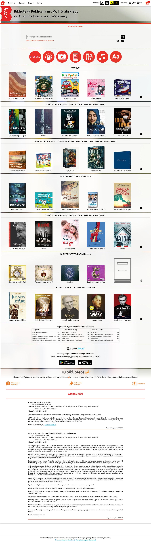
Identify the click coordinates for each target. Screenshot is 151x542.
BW (107, 3)
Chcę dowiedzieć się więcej (65, 540)
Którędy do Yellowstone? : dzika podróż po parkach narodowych (108, 334)
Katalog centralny (75, 26)
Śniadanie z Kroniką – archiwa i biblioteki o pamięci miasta (52, 433)
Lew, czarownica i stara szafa (40, 332)
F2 (139, 3)
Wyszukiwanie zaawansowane (36, 40)
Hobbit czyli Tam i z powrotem (40, 338)
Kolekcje (51, 40)
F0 (130, 3)
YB (112, 3)
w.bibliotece (64, 377)
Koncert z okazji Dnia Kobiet (39, 402)
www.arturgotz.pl (50, 425)
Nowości (11, 3)
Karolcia (34, 334)
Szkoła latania (65, 338)
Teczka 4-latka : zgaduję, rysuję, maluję (72, 340)
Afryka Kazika (94, 332)
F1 (134, 3)
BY (116, 3)
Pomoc (31, 3)
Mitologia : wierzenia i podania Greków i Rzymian (45, 336)
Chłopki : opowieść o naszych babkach (72, 334)
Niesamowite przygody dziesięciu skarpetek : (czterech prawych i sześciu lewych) (53, 340)
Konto (39, 3)
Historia (21, 3)
